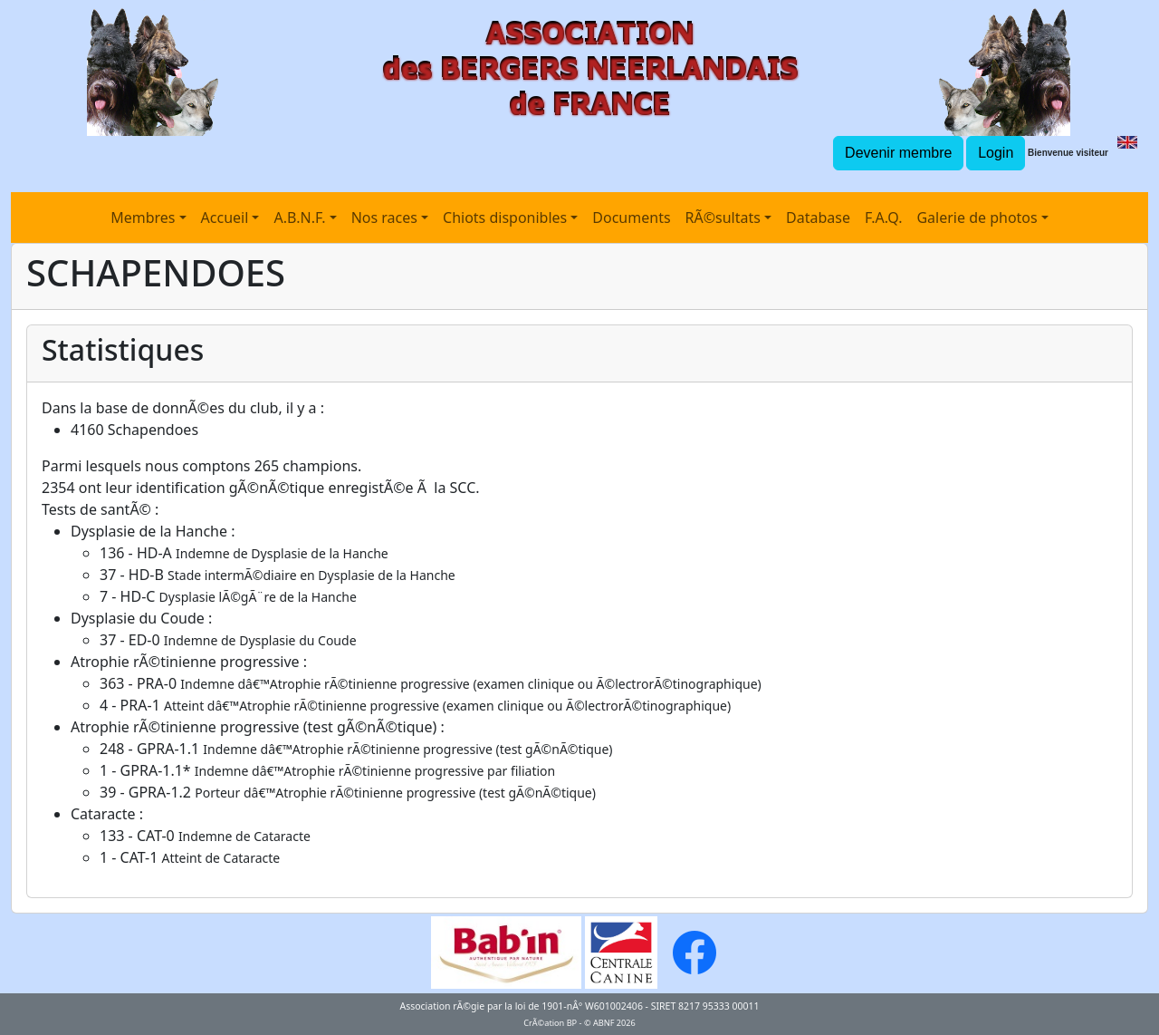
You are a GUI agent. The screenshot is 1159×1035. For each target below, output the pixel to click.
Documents (631, 217)
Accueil (225, 217)
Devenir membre (898, 152)
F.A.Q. (884, 217)
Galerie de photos (976, 217)
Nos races (384, 217)
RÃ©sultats (723, 217)
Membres (142, 217)
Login (995, 152)
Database (818, 217)
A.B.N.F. (299, 217)
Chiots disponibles (505, 217)
